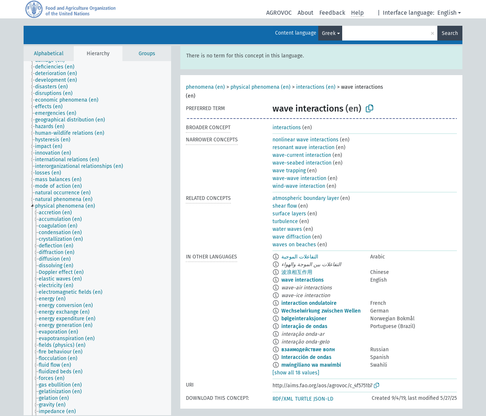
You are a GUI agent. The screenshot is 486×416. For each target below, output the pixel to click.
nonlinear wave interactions (305, 140)
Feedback (332, 12)
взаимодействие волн (308, 349)
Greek (329, 33)
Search (450, 33)
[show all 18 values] (295, 373)
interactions (286, 127)
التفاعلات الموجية (299, 257)
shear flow (284, 206)
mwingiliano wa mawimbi (311, 365)
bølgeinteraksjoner (304, 318)
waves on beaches (294, 245)
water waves (287, 229)
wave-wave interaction (299, 178)
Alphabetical (48, 53)
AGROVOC (279, 12)
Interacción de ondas (306, 357)
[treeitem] (58, 67)
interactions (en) (316, 87)
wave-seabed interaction (301, 163)
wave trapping (289, 171)
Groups (147, 53)
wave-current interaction (301, 155)
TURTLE (303, 399)
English (447, 12)
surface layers (289, 214)
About (305, 12)
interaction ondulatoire (309, 303)
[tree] (97, 238)
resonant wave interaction (303, 147)
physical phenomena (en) (260, 87)
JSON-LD (323, 399)
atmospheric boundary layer (305, 198)
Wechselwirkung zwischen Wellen (321, 311)
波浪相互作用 (296, 272)
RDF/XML (282, 399)
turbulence (285, 221)
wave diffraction (291, 237)
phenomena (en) (205, 87)
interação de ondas (304, 326)
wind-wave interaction (298, 186)
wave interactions (302, 280)
